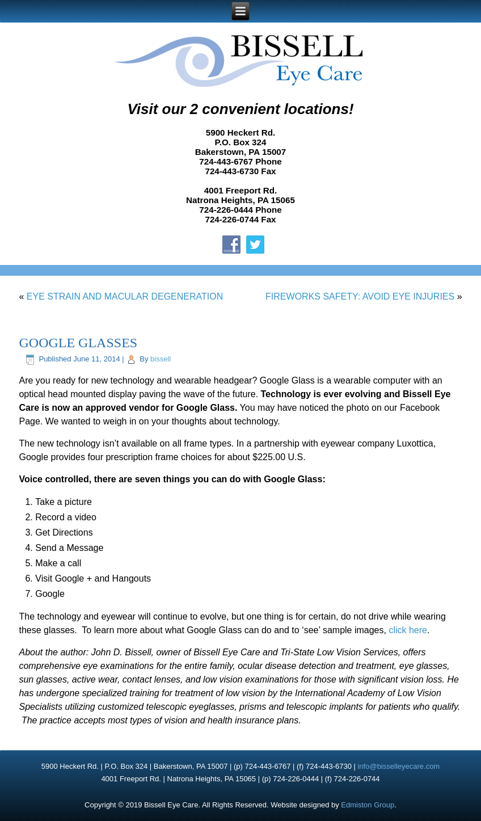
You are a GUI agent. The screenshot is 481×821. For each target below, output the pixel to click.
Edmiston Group (367, 805)
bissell (160, 359)
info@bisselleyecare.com (398, 766)
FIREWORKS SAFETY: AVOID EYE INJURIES (359, 296)
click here (408, 630)
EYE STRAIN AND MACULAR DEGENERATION (125, 296)
